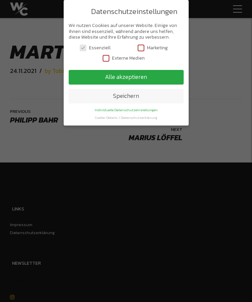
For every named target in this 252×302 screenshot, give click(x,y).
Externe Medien (124, 58)
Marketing (153, 48)
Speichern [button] (126, 96)
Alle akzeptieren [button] (126, 77)
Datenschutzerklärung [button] (139, 117)
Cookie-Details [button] (106, 117)
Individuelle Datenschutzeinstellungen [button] (126, 110)
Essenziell (95, 48)
